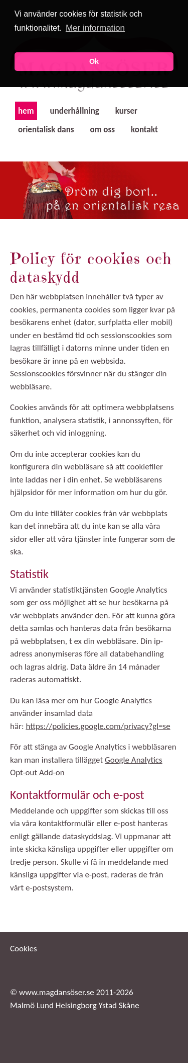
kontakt (144, 129)
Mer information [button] (95, 28)
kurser (126, 111)
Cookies (23, 948)
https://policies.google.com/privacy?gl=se (98, 726)
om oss (102, 129)
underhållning (74, 111)
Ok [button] (94, 61)
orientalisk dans (46, 129)
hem (26, 111)
